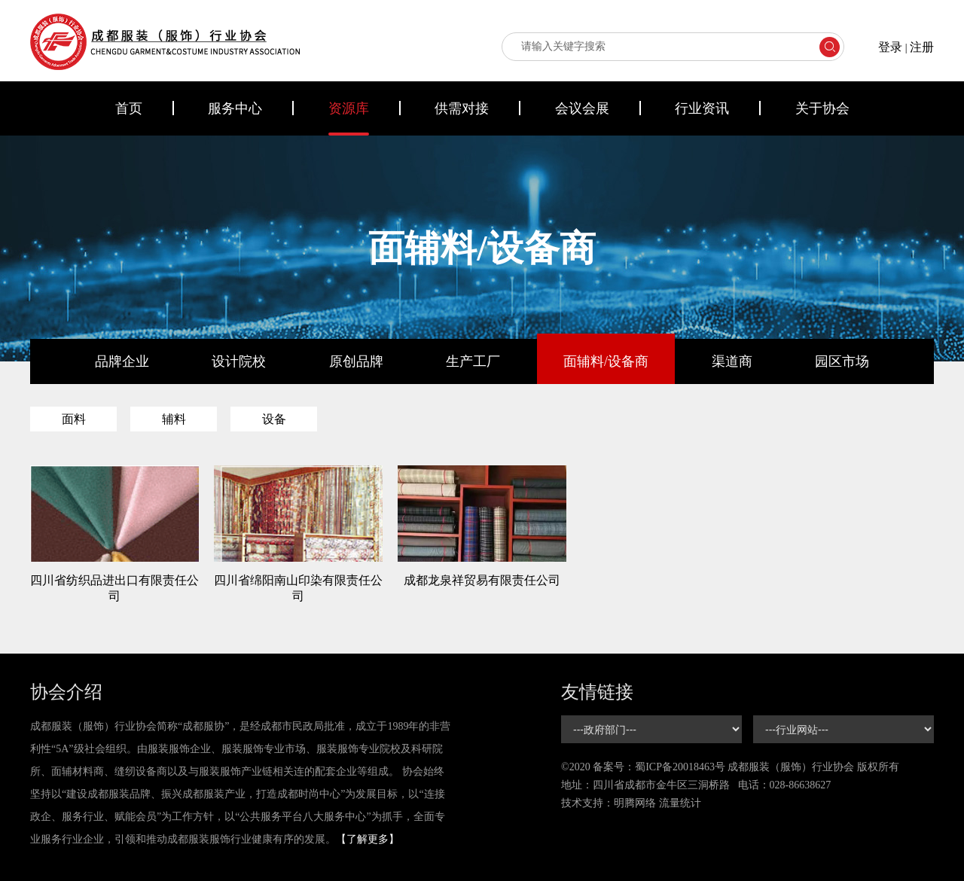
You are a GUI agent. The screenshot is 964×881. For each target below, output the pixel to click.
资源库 (348, 108)
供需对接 (462, 108)
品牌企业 (122, 361)
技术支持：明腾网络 (608, 803)
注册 (922, 47)
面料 (74, 419)
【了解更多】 (367, 839)
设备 (274, 419)
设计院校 (239, 361)
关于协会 (822, 108)
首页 (128, 108)
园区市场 (842, 361)
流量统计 (680, 803)
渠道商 (732, 361)
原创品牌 (356, 361)
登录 (890, 47)
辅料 (174, 419)
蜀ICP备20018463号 (680, 767)
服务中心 (235, 108)
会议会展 (582, 108)
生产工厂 (473, 361)
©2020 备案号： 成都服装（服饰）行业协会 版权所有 (730, 767)
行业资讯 (702, 108)
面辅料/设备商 (605, 361)
